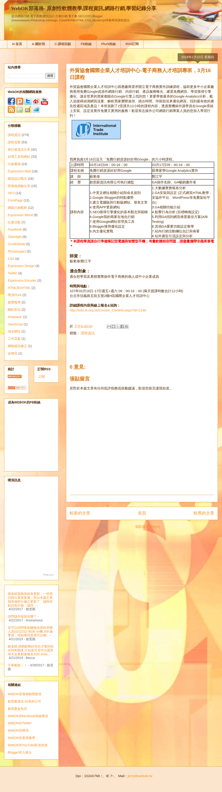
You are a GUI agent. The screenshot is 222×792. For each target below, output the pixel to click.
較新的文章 (80, 513)
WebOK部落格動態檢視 (24, 694)
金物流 (12, 353)
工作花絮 (14, 338)
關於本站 (14, 309)
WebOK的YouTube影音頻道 (28, 745)
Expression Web (19, 171)
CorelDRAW (16, 244)
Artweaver (15, 317)
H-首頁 (17, 44)
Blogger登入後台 (20, 752)
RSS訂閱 (132, 44)
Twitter (12, 273)
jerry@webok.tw (140, 776)
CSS (11, 259)
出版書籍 (14, 164)
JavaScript (15, 324)
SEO (11, 193)
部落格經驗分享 (19, 186)
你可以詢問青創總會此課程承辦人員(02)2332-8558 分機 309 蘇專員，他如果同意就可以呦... (30, 631)
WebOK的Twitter (20, 723)
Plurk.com (48, 575)
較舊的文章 (204, 513)
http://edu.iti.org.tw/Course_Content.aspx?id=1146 (108, 310)
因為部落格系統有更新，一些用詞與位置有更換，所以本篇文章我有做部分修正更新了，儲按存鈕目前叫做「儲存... (30, 599)
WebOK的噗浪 (18, 730)
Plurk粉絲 (108, 44)
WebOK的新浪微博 (21, 738)
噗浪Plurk (15, 295)
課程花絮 (14, 142)
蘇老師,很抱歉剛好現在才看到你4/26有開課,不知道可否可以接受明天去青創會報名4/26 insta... (31, 650)
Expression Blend (20, 215)
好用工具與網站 (19, 156)
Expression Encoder (22, 280)
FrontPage (15, 200)
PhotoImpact (17, 251)
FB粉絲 (86, 44)
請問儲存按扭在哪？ (22, 616)
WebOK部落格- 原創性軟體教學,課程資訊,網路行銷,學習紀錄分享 (83, 8)
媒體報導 (14, 302)
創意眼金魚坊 (17, 708)
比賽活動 (14, 222)
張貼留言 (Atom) (147, 526)
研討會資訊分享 (19, 149)
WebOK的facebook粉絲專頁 (28, 716)
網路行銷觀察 (17, 208)
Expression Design (21, 266)
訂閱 (41, 376)
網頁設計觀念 (17, 178)
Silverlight (15, 237)
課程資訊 (88, 333)
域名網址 (14, 331)
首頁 (142, 513)
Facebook (15, 229)
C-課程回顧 (63, 44)
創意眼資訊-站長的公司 (24, 701)
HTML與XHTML (19, 288)
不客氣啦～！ (17, 665)
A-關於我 (38, 44)
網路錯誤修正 (17, 346)
